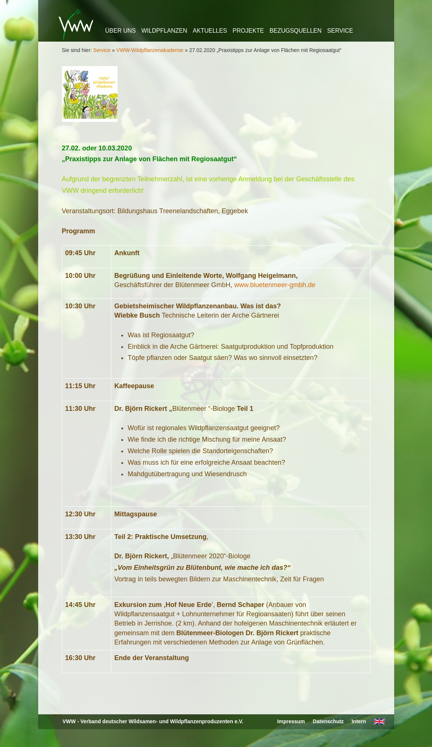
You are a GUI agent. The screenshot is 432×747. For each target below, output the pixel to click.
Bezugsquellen (295, 30)
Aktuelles (210, 30)
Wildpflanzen (164, 30)
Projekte (248, 30)
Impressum (291, 721)
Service (340, 30)
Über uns (120, 30)
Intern (359, 721)
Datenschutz (328, 721)
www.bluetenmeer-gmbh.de (274, 285)
